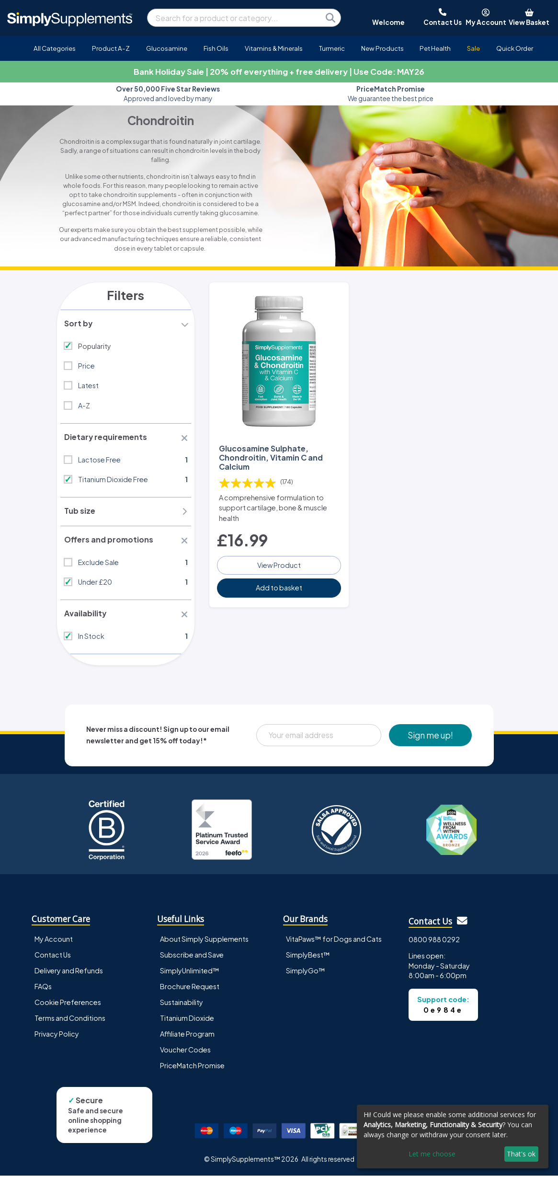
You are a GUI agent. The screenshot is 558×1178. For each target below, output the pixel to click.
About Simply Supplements (204, 940)
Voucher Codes (185, 1051)
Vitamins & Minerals (274, 48)
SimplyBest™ (308, 956)
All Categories (55, 48)
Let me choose (432, 1153)
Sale (473, 48)
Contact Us (52, 956)
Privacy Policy (56, 1035)
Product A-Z (111, 48)
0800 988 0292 (434, 941)
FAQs (43, 988)
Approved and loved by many (168, 94)
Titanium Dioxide (187, 1020)
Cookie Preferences (67, 1004)
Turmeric (332, 48)
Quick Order (514, 48)
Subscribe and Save (192, 956)
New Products (382, 48)
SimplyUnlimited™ (189, 972)
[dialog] (452, 1136)
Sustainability (181, 1004)
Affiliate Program (187, 1035)
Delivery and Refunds (68, 972)
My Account (53, 940)
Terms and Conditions (69, 1020)
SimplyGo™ (305, 972)
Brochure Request (189, 988)
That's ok (521, 1153)
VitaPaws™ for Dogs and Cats (334, 940)
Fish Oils (216, 48)
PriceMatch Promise (192, 1067)
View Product (279, 564)
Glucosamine (166, 48)
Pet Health (435, 48)
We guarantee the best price (390, 94)
